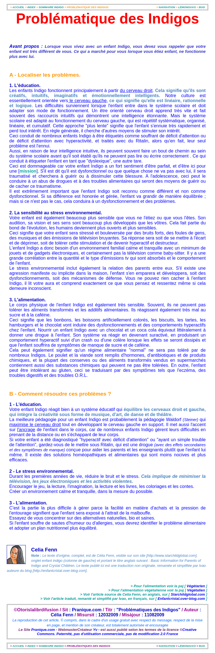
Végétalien (196, 590)
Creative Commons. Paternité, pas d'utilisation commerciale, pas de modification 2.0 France (117, 632)
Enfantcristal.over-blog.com (181, 598)
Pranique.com (43, 630)
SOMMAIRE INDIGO (51, 7)
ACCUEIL (18, 7)
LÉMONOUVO (187, 7)
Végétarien (196, 586)
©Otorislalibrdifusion (36, 609)
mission (28, 171)
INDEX (31, 7)
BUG (202, 7)
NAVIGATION (167, 7)
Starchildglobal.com (188, 594)
